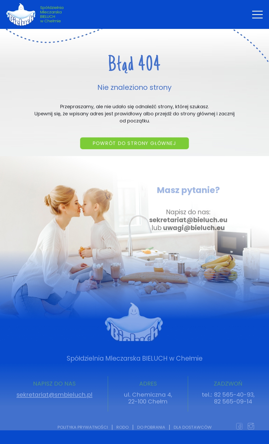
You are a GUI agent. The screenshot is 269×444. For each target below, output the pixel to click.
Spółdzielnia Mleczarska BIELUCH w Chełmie (52, 14)
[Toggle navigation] (257, 14)
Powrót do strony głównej (134, 149)
